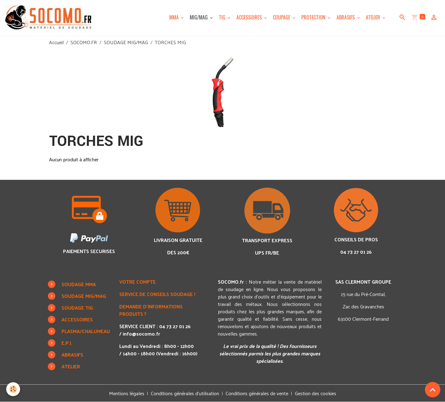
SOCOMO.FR (83, 42)
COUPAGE (282, 17)
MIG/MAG (199, 17)
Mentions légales (126, 393)
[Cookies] (13, 389)
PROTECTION (314, 17)
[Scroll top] (432, 389)
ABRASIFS (346, 17)
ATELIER (373, 17)
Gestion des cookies (315, 393)
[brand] (49, 17)
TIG (223, 17)
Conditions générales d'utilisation (185, 393)
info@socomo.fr (141, 333)
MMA (174, 17)
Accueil (56, 42)
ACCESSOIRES (249, 17)
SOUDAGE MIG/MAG (126, 42)
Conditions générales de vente (257, 393)
